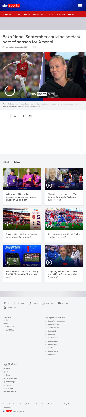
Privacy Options (48, 404)
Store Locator (7, 391)
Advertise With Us (9, 394)
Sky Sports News (51, 348)
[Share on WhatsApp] (22, 116)
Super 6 (5, 324)
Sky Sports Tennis (51, 341)
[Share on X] (15, 116)
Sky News (6, 371)
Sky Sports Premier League (55, 324)
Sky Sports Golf (50, 334)
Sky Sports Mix (50, 358)
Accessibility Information (66, 404)
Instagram (47, 303)
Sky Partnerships (8, 384)
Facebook (18, 303)
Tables (51, 14)
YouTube (63, 303)
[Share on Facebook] (7, 116)
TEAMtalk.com (8, 328)
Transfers (61, 14)
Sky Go (5, 374)
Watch (27, 14)
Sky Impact (6, 387)
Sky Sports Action (51, 344)
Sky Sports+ (49, 351)
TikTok (33, 303)
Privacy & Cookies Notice (29, 404)
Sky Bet (5, 321)
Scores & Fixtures (39, 14)
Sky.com (5, 367)
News (19, 14)
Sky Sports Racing (51, 354)
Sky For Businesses (9, 381)
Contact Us (6, 407)
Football (8, 14)
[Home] (11, 6)
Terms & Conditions (9, 404)
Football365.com (8, 331)
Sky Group (6, 377)
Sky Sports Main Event (53, 321)
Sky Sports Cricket (52, 331)
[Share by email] (30, 116)
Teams (70, 14)
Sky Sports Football (52, 328)
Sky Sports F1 (50, 338)
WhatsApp (9, 307)
